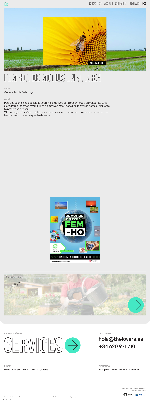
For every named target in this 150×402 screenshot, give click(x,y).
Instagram (104, 369)
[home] (6, 4)
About (25, 369)
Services (16, 369)
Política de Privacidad (12, 397)
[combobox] (7, 400)
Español (5, 400)
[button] (144, 4)
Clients (34, 369)
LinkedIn (123, 369)
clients (120, 4)
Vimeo (114, 369)
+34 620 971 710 (117, 346)
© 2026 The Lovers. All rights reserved (67, 397)
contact (134, 4)
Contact (44, 369)
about (108, 4)
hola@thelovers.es (121, 338)
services (95, 4)
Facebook (134, 369)
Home (7, 369)
